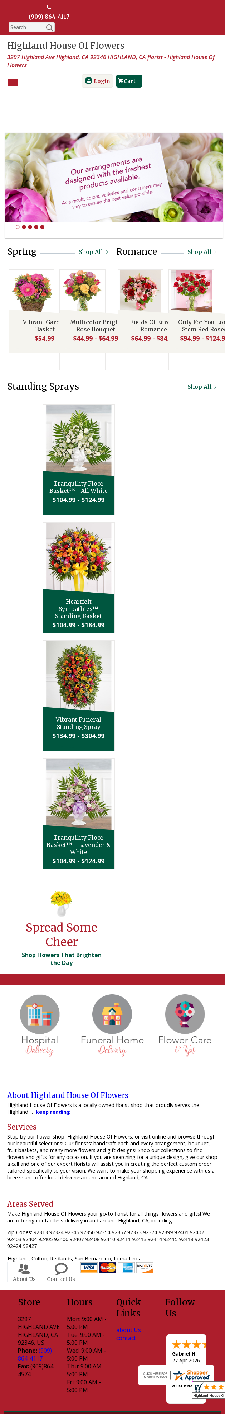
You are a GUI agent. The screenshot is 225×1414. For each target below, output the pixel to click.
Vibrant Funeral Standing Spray (110, 681)
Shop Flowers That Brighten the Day (62, 917)
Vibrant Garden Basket (43, 285)
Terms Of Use (40, 1392)
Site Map (182, 1392)
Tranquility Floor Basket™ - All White (111, 445)
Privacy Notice (84, 1392)
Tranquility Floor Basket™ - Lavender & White (111, 803)
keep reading (53, 1070)
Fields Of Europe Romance (152, 285)
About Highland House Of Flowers (67, 1053)
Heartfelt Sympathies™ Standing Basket (110, 567)
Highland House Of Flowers (65, 46)
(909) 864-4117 (49, 16)
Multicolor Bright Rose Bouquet (94, 285)
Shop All (94, 210)
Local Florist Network (136, 1392)
